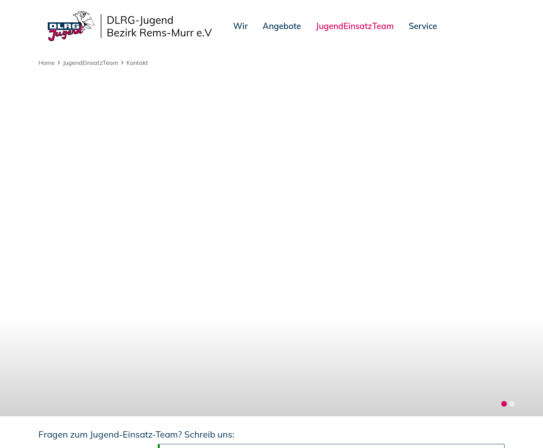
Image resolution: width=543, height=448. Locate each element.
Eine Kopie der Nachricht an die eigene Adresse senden (263, 131)
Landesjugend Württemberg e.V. (387, 429)
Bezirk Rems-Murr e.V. (470, 429)
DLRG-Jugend (315, 429)
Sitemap (132, 429)
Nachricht (55, 175)
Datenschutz (97, 429)
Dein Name (57, 88)
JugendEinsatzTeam (90, 62)
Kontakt (137, 62)
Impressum (57, 429)
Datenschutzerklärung (130, 237)
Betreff (50, 151)
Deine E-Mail (60, 112)
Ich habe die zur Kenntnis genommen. (153, 237)
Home (46, 62)
